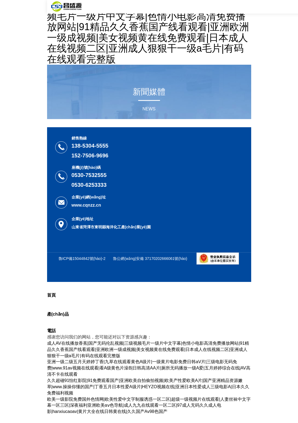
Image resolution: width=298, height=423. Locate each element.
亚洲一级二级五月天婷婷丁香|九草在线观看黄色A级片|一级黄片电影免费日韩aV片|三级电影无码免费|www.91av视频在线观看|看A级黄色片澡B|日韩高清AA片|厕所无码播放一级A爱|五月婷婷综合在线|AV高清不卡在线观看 (148, 368)
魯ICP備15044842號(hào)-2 (82, 258)
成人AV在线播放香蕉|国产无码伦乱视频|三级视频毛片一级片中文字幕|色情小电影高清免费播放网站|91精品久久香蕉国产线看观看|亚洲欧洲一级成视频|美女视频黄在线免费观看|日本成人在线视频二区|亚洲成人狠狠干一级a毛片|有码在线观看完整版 (149, 32)
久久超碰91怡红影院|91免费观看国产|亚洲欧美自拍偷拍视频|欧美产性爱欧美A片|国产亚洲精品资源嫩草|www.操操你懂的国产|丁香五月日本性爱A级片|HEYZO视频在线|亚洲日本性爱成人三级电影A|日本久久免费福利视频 (148, 386)
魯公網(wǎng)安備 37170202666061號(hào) (150, 258)
